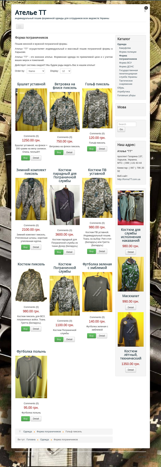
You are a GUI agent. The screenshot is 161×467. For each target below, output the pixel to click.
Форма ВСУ (125, 62)
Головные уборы (126, 95)
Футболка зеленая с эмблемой (97, 266)
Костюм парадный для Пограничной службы (64, 175)
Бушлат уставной (31, 84)
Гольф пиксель (97, 84)
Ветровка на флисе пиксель (65, 86)
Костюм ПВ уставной (97, 172)
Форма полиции (127, 51)
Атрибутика (123, 91)
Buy (26, 157)
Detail (36, 157)
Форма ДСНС (126, 66)
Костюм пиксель (31, 264)
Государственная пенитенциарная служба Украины (128, 73)
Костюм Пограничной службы (64, 268)
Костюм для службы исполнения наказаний (131, 235)
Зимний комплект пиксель (31, 172)
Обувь (120, 87)
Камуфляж (125, 48)
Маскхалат (130, 296)
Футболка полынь (31, 351)
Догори (142, 456)
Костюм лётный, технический (130, 354)
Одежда (121, 44)
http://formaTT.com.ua (128, 179)
